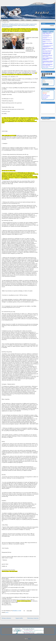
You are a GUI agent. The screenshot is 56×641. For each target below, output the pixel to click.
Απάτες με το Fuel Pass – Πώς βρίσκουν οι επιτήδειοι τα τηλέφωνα (48, 67)
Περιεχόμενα (35, 20)
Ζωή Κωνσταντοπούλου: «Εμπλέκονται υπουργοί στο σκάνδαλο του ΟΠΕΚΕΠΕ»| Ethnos (48, 44)
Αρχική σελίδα (5, 20)
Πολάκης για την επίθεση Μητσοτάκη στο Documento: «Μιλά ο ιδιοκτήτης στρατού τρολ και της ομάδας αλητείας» (48, 65)
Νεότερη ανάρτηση (6, 618)
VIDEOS (22, 20)
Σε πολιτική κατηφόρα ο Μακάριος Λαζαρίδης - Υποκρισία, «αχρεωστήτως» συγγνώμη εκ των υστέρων (47, 33)
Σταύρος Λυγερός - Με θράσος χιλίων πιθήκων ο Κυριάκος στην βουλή (47, 51)
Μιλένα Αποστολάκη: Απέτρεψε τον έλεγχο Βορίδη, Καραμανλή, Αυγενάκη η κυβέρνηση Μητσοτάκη (48, 49)
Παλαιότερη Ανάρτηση (32, 618)
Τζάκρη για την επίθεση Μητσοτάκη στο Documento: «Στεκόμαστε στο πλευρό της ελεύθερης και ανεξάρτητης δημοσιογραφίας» (48, 58)
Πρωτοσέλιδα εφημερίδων (14, 20)
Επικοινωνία (28, 20)
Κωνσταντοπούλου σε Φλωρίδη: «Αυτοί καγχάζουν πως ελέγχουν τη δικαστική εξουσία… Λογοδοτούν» (47, 56)
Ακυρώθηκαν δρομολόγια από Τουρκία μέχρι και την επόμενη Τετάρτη (47, 39)
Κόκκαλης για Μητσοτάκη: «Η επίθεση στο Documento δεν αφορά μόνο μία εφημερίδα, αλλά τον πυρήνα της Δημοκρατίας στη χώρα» (48, 62)
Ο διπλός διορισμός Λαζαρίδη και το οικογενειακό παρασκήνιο (47, 35)
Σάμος (7, 612)
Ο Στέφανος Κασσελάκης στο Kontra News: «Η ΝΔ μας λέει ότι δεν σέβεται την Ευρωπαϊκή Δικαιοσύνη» (48, 46)
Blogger (29, 638)
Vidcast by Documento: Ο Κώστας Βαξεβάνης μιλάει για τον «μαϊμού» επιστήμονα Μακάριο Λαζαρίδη (47, 53)
